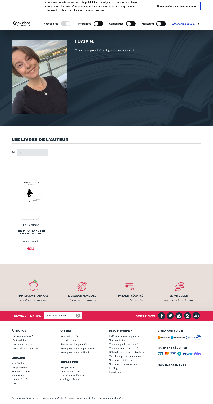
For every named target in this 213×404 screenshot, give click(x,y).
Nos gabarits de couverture (123, 364)
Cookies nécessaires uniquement (177, 27)
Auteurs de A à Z (21, 379)
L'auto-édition (19, 340)
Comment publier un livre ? (123, 344)
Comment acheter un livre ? (124, 348)
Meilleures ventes (21, 371)
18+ (14, 383)
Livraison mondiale (82, 295)
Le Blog (113, 368)
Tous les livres (19, 363)
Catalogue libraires (70, 379)
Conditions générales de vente (58, 398)
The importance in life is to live (30, 232)
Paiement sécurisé (130, 295)
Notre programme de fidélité (75, 352)
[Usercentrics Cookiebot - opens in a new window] (21, 45)
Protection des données (111, 398)
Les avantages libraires (72, 375)
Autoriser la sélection (177, 18)
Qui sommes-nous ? (22, 336)
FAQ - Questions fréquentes (124, 336)
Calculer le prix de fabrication (125, 356)
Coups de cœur (20, 367)
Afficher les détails (183, 45)
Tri (13, 152)
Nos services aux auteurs (25, 348)
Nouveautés (18, 375)
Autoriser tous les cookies (176, 8)
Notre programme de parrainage (77, 348)
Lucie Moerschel (31, 225)
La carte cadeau (68, 340)
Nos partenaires (68, 367)
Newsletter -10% (69, 336)
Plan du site (115, 372)
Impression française (33, 295)
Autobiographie (30, 241)
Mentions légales (86, 398)
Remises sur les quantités (73, 344)
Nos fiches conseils (22, 344)
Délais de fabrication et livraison (126, 352)
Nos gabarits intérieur (120, 360)
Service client (180, 295)
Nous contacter (117, 340)
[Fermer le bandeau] (208, 5)
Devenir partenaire (70, 371)
